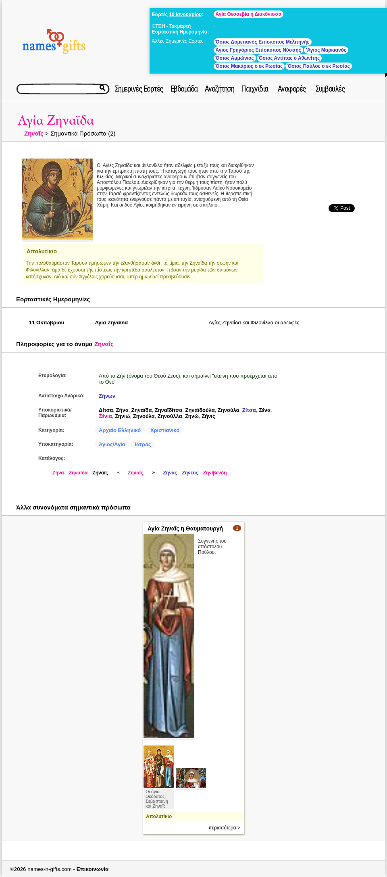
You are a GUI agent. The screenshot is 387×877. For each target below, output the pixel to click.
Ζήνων (107, 396)
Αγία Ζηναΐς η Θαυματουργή (185, 528)
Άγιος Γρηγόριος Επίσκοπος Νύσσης (258, 50)
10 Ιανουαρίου (185, 14)
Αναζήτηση (219, 89)
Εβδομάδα (184, 89)
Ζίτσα (249, 410)
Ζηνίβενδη (215, 473)
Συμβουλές (330, 89)
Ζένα (264, 410)
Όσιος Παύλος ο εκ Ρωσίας (318, 66)
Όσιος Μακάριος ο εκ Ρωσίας (249, 66)
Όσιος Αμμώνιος (235, 58)
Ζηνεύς (190, 473)
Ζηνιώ (122, 416)
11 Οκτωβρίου (46, 322)
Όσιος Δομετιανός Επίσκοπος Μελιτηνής (263, 42)
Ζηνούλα (228, 410)
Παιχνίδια (254, 89)
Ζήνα (122, 410)
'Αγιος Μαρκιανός (326, 50)
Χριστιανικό (164, 430)
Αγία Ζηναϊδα (55, 120)
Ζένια (105, 416)
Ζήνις (208, 416)
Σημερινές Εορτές (139, 89)
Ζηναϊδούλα (199, 410)
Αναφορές (292, 89)
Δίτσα (106, 410)
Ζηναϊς (100, 473)
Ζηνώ (192, 416)
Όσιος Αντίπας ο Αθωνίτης (289, 58)
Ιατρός (143, 444)
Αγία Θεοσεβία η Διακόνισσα (249, 14)
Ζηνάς (170, 473)
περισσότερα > (224, 828)
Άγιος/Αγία (112, 444)
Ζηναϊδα (141, 410)
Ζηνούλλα (170, 416)
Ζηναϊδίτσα (169, 410)
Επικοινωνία (93, 869)
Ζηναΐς (34, 133)
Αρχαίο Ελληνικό (120, 430)
